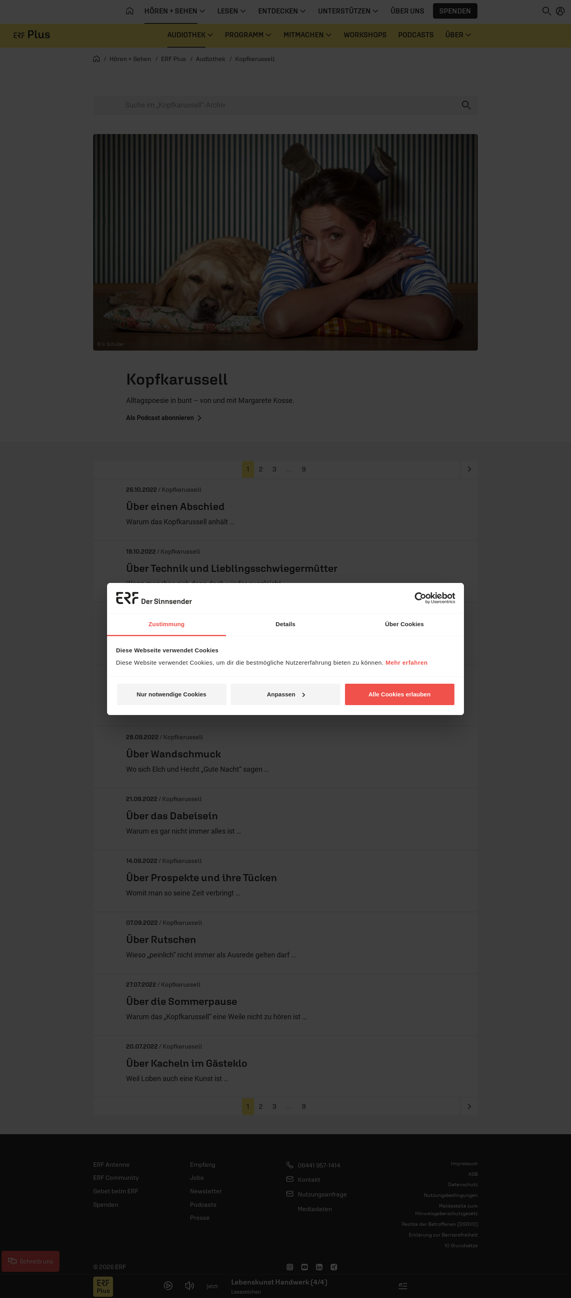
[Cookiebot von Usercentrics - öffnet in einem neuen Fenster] (420, 598)
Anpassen (286, 694)
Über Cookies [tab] (404, 624)
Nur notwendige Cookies (172, 694)
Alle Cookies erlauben (399, 694)
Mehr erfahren (406, 662)
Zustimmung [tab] (167, 624)
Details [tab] (285, 624)
